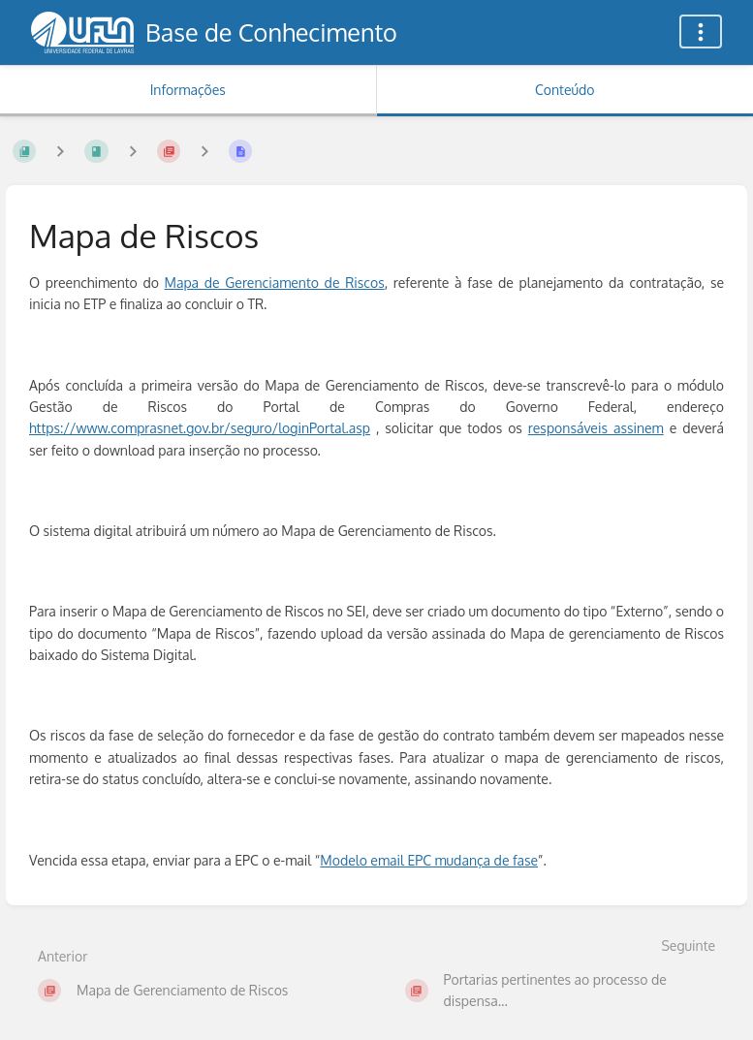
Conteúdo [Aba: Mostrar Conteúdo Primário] (564, 89)
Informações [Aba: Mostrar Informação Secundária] (188, 89)
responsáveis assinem (596, 428)
